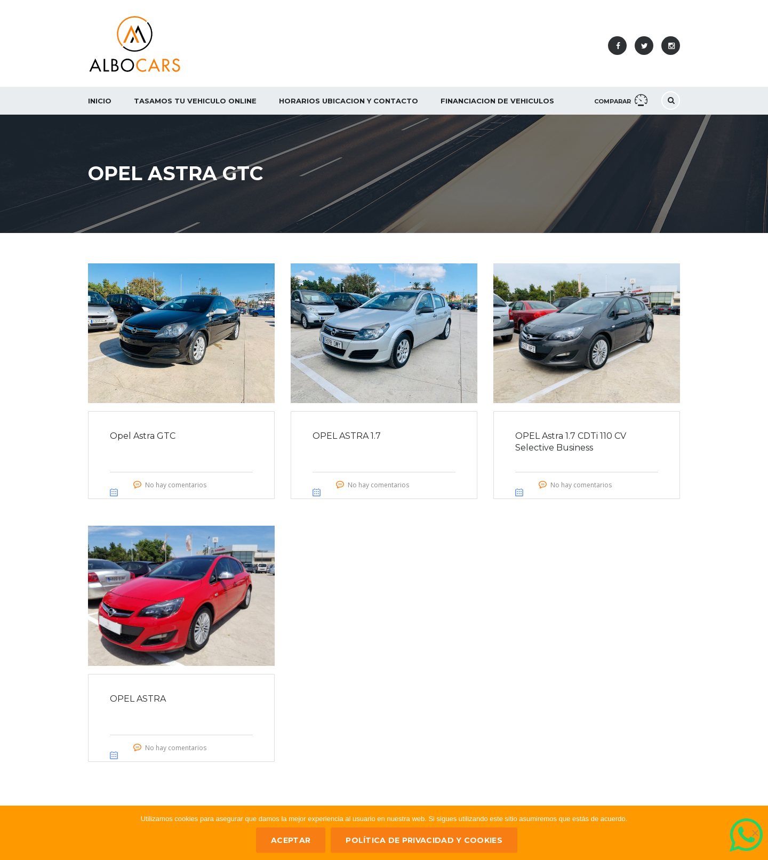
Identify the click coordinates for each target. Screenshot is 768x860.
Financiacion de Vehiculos (497, 101)
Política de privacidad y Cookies (424, 840)
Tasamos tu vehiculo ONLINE (195, 101)
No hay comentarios (175, 484)
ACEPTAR (290, 840)
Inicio (99, 101)
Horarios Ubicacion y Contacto (348, 101)
